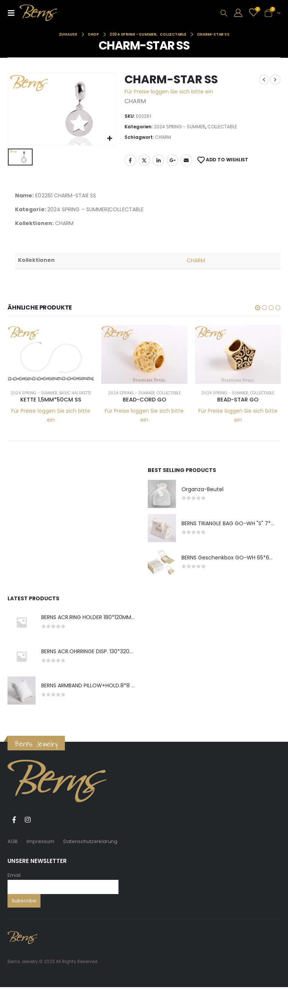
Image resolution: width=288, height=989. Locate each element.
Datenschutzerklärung (90, 843)
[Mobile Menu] (14, 12)
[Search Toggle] (224, 13)
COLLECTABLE (222, 126)
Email (14, 877)
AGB (13, 843)
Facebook (130, 160)
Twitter (144, 160)
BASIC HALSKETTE (75, 393)
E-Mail (186, 160)
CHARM (163, 137)
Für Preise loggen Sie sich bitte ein (168, 91)
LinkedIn (158, 160)
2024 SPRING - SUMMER (179, 126)
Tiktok (41, 821)
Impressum (40, 843)
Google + (172, 160)
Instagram (27, 821)
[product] (51, 354)
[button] (257, 307)
